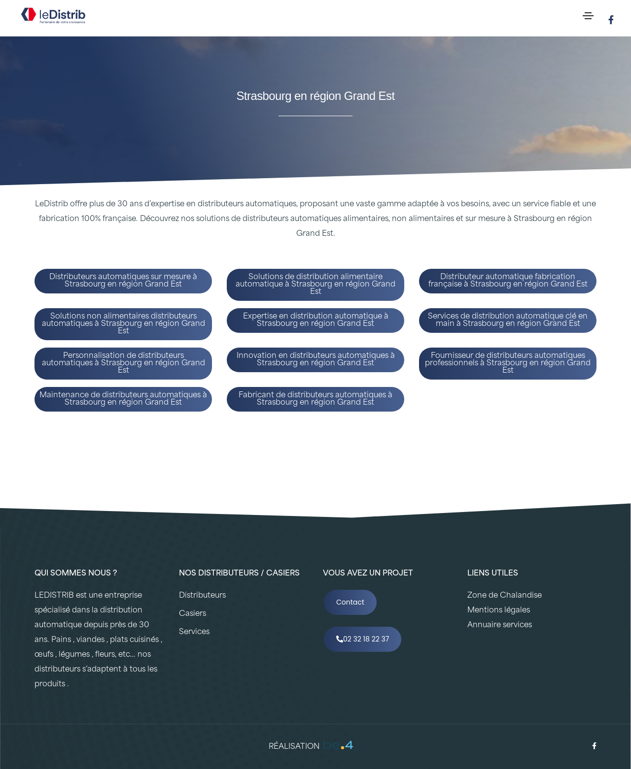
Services (194, 632)
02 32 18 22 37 (362, 639)
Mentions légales (498, 610)
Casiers (192, 614)
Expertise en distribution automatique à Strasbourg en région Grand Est (315, 320)
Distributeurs (202, 596)
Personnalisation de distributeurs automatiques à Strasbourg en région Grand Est (123, 363)
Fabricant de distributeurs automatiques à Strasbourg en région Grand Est (315, 399)
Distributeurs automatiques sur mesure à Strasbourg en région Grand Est (123, 281)
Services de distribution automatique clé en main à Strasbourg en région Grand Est (508, 320)
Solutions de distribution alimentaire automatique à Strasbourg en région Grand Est (315, 285)
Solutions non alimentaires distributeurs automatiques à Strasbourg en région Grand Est (123, 324)
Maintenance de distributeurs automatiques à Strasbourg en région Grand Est (123, 399)
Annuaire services (499, 625)
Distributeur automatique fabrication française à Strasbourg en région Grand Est (508, 281)
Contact (350, 602)
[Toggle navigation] (588, 15)
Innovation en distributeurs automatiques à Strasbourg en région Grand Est (316, 359)
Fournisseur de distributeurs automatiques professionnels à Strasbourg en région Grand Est (508, 363)
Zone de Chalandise (504, 596)
